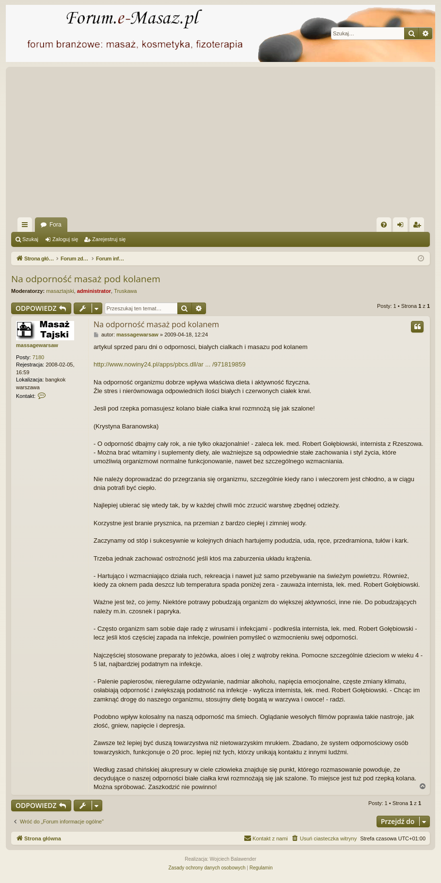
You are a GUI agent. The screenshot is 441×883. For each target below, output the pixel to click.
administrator (94, 291)
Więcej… (26, 226)
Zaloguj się (65, 239)
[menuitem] (384, 224)
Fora (55, 224)
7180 (38, 357)
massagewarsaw (37, 345)
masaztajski (60, 291)
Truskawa (125, 291)
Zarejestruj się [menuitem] (418, 226)
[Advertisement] (220, 145)
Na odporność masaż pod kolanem (85, 279)
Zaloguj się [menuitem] (402, 226)
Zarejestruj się (109, 239)
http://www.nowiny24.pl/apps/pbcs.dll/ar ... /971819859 (170, 364)
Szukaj (30, 239)
